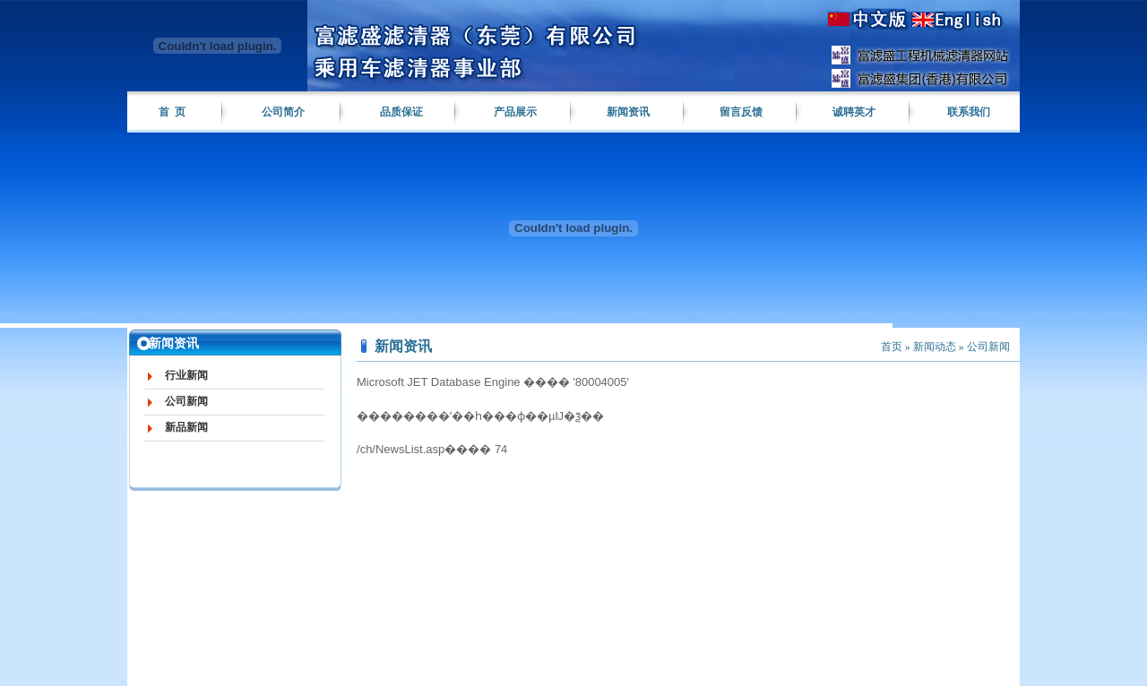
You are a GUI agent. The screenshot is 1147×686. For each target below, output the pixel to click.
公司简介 (283, 112)
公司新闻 (186, 401)
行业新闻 (186, 375)
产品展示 (515, 112)
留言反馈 (741, 112)
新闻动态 (934, 346)
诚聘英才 (853, 112)
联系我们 (968, 112)
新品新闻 (186, 427)
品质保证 (401, 112)
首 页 (172, 112)
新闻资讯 (628, 112)
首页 (891, 346)
